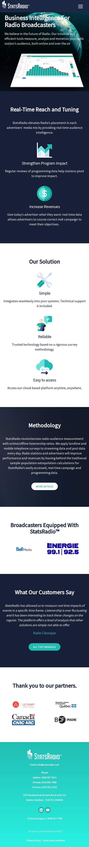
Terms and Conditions (53, 840)
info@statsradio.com (48, 764)
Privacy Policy (33, 840)
